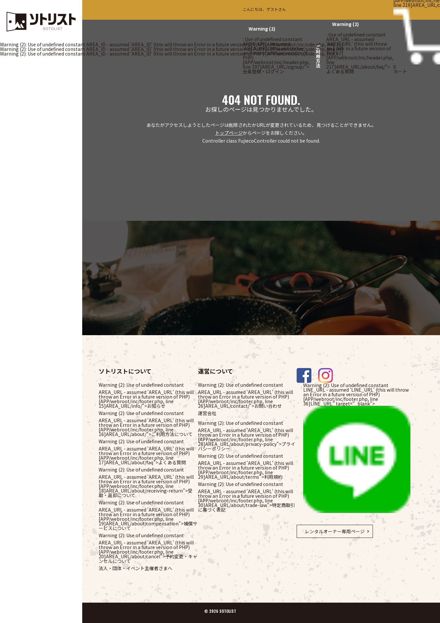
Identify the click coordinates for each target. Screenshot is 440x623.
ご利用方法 (318, 56)
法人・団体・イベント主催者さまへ (135, 568)
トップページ (229, 132)
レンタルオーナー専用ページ (335, 531)
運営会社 (207, 413)
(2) (262, 28)
